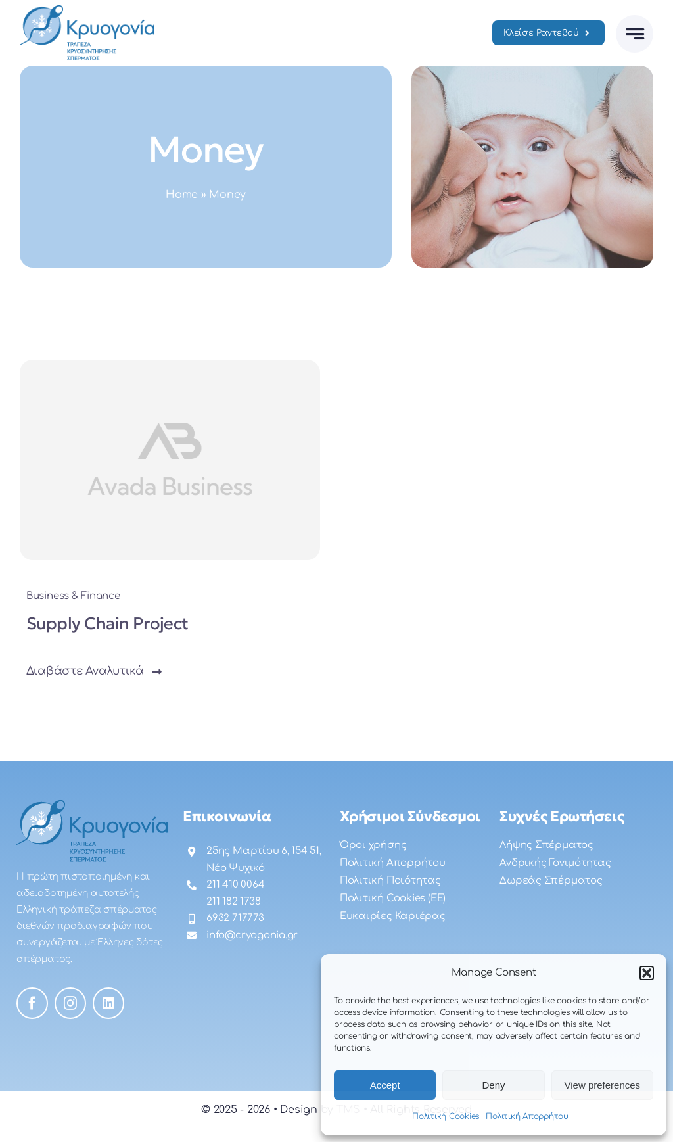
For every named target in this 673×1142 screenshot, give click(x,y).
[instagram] (70, 1003)
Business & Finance (73, 596)
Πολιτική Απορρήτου (527, 1116)
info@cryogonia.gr (252, 935)
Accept (385, 1085)
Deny (493, 1085)
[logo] (87, 10)
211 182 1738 (233, 901)
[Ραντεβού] (548, 33)
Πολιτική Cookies (445, 1116)
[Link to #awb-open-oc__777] (634, 34)
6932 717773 (235, 918)
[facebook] (32, 1003)
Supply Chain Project (107, 623)
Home (182, 195)
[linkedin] (108, 1003)
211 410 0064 (235, 884)
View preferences (603, 1085)
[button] (646, 973)
